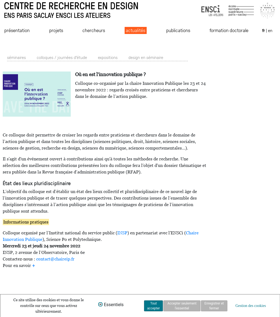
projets (56, 30)
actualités (135, 30)
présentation (17, 30)
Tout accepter (153, 306)
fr (264, 30)
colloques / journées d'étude (62, 57)
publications (178, 30)
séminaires (16, 57)
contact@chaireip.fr (55, 259)
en (270, 30)
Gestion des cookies (250, 306)
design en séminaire (145, 57)
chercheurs (93, 30)
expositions (108, 57)
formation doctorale (229, 30)
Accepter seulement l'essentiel (181, 306)
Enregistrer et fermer (214, 306)
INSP (122, 232)
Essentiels (114, 304)
